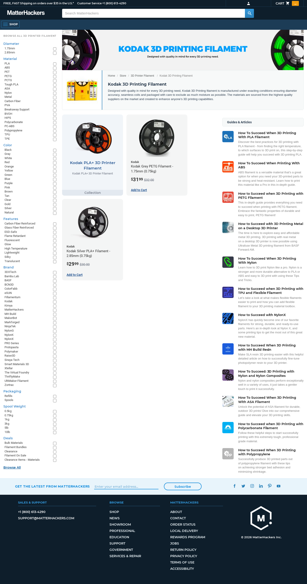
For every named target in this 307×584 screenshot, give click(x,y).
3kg (7, 423)
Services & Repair (125, 556)
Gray (7, 154)
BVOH (8, 113)
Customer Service (89, 3)
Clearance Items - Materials (22, 459)
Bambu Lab (12, 276)
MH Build (10, 314)
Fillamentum (12, 297)
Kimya (8, 305)
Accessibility (182, 569)
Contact (178, 518)
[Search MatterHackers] (249, 13)
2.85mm (10, 52)
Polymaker (11, 351)
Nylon (8, 92)
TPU (7, 134)
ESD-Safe (11, 232)
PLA (7, 63)
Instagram (252, 486)
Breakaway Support (17, 109)
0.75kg (9, 415)
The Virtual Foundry (17, 372)
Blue (7, 179)
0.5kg (8, 411)
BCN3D (9, 284)
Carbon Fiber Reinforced (20, 223)
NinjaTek (10, 326)
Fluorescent (12, 240)
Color (7, 145)
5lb (6, 427)
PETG (8, 76)
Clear (8, 200)
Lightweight (12, 252)
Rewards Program (187, 537)
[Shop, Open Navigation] (10, 24)
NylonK (9, 335)
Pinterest (270, 486)
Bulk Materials (14, 442)
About (176, 512)
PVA (7, 105)
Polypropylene (13, 130)
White (8, 158)
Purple (9, 183)
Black (8, 149)
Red (7, 162)
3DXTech (10, 272)
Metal (8, 96)
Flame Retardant (15, 236)
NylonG (9, 330)
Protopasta (12, 347)
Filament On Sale (15, 455)
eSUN (8, 293)
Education (119, 537)
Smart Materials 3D (17, 364)
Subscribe (182, 487)
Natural (9, 212)
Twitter (243, 486)
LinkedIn (261, 486)
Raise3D (10, 355)
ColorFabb (11, 288)
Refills (8, 396)
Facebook (235, 486)
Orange (9, 166)
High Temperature (16, 248)
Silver (8, 208)
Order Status (182, 524)
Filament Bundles (16, 447)
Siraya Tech (12, 360)
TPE (7, 138)
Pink (7, 187)
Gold (7, 204)
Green (8, 174)
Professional (122, 531)
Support (117, 543)
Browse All (12, 467)
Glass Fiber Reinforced (19, 227)
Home (111, 75)
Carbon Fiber (13, 101)
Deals (8, 438)
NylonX (9, 339)
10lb (7, 432)
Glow (8, 244)
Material (10, 59)
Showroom (120, 524)
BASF (8, 280)
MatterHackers (14, 309)
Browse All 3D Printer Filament (29, 35)
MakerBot (11, 318)
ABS (7, 67)
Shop (114, 512)
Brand (8, 267)
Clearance (11, 451)
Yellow (9, 170)
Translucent (12, 261)
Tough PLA (11, 84)
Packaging (12, 391)
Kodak (9, 301)
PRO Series (12, 343)
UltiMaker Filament (16, 380)
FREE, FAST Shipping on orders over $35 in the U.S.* (38, 3)
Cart (287, 3)
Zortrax (9, 385)
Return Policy (183, 550)
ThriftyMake (12, 376)
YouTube (279, 486)
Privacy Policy (183, 556)
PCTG (8, 80)
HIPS (8, 117)
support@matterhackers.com (46, 518)
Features (10, 219)
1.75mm (10, 48)
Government (121, 550)
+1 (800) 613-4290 (114, 3)
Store (123, 75)
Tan (7, 195)
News (114, 518)
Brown (9, 191)
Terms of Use (182, 562)
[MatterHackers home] (261, 519)
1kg (7, 419)
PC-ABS (9, 126)
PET (7, 71)
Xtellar (9, 368)
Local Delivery (184, 531)
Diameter (11, 44)
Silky (8, 257)
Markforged (12, 322)
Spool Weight (14, 406)
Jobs (174, 543)
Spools (9, 400)
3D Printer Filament (142, 75)
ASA (7, 88)
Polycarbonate (14, 122)
